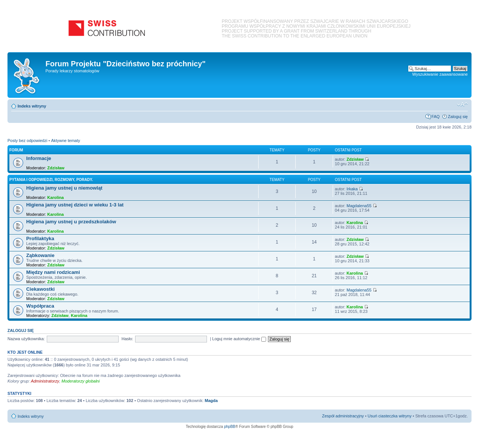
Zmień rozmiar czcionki (462, 104)
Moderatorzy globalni (80, 381)
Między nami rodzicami (53, 272)
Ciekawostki (40, 289)
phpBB (229, 427)
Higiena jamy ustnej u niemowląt (64, 188)
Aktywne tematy (65, 140)
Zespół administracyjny (343, 416)
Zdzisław (55, 168)
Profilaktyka (40, 238)
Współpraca (40, 306)
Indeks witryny (32, 106)
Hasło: (127, 338)
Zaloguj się (458, 116)
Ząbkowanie (40, 255)
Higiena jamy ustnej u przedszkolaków (71, 221)
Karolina (55, 197)
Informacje (38, 158)
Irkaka (352, 189)
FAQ (435, 116)
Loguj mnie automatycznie (239, 338)
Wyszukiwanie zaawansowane (440, 74)
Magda (211, 400)
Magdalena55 (359, 205)
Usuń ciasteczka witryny (389, 416)
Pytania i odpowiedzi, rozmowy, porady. (51, 180)
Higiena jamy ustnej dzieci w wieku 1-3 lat (74, 205)
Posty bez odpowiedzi (27, 140)
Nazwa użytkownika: (26, 338)
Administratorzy (45, 381)
